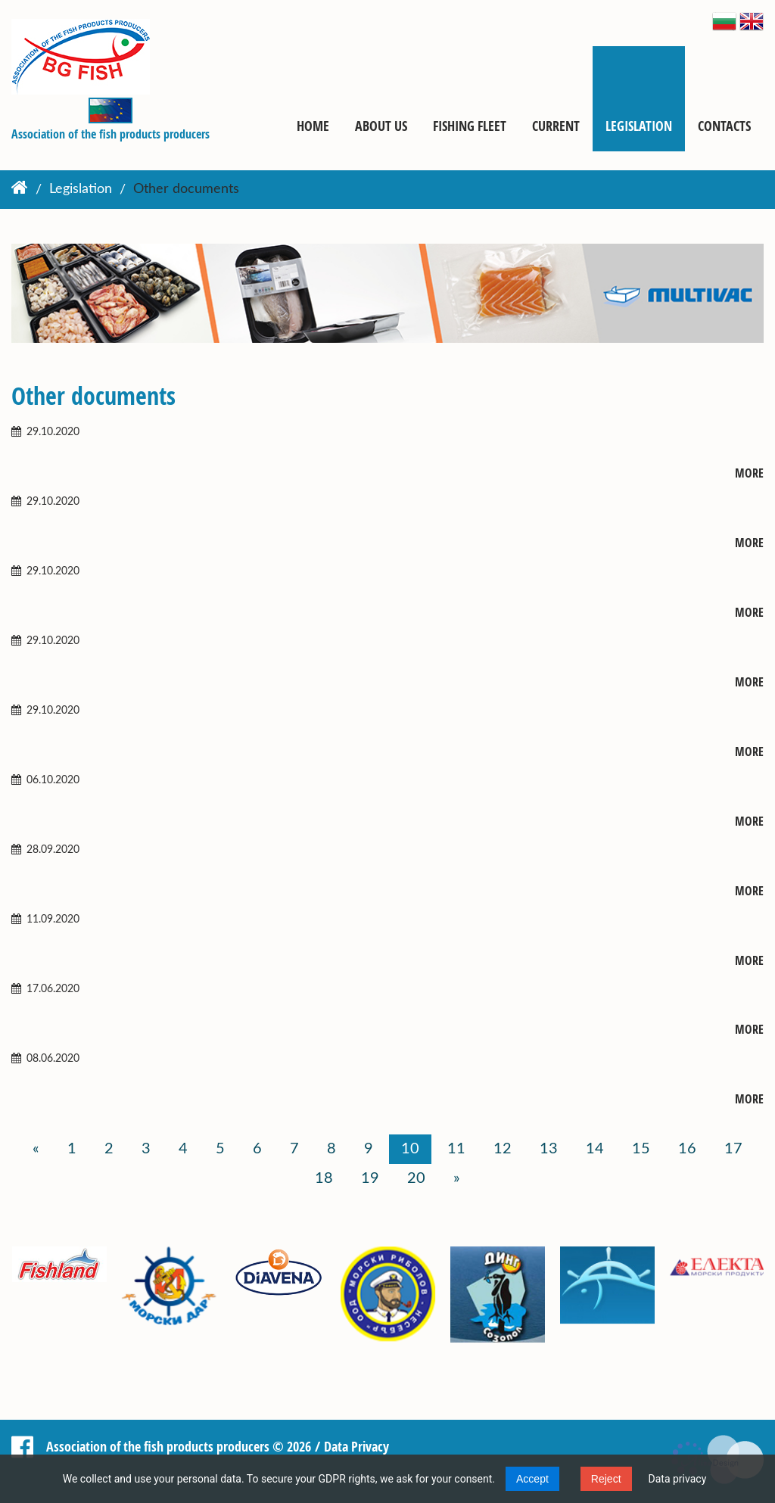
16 (687, 1148)
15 (641, 1148)
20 (416, 1178)
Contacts (724, 126)
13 (549, 1148)
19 (370, 1178)
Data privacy (678, 1479)
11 (456, 1148)
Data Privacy (356, 1446)
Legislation (638, 126)
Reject (606, 1479)
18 (324, 1178)
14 (595, 1148)
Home (313, 126)
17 (733, 1148)
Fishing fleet (469, 126)
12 (502, 1148)
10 (410, 1148)
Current (556, 126)
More (749, 473)
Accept (532, 1479)
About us (381, 126)
